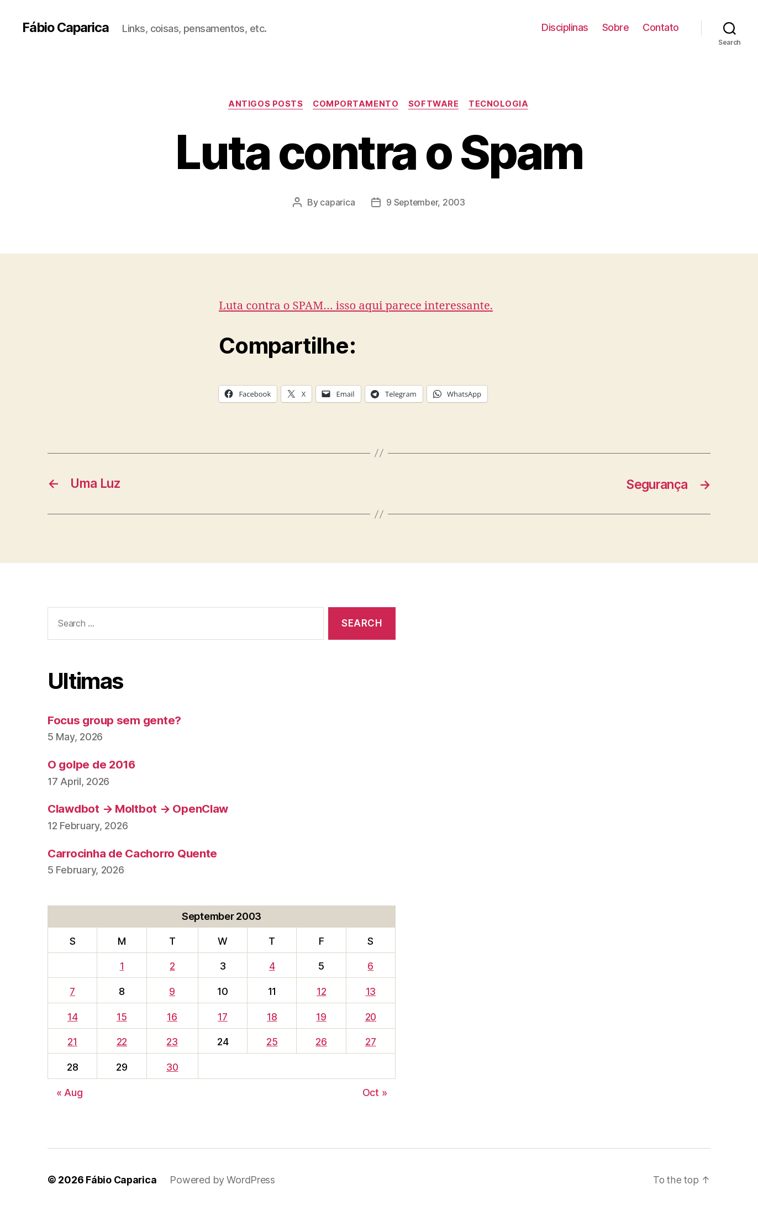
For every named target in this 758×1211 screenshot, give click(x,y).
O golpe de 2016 (93, 765)
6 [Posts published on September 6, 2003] (370, 966)
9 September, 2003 (426, 202)
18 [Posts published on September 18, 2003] (271, 1017)
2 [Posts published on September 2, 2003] (172, 966)
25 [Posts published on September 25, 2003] (271, 1042)
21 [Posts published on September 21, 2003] (72, 1042)
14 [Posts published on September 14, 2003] (72, 1017)
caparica (336, 202)
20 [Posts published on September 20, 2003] (370, 1017)
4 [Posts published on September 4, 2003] (272, 966)
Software (434, 104)
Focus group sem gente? (116, 720)
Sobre (615, 27)
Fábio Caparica (67, 27)
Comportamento (355, 104)
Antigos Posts (263, 104)
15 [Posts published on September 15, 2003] (120, 1017)
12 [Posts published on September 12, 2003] (319, 991)
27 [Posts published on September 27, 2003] (369, 1042)
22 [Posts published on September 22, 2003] (120, 1042)
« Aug (69, 1092)
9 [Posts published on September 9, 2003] (172, 991)
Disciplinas (564, 27)
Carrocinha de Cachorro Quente (135, 853)
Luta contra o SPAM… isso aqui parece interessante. (360, 305)
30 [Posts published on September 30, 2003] (172, 1067)
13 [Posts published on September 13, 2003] (370, 991)
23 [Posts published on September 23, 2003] (171, 1042)
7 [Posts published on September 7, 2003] (72, 991)
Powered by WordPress (224, 1180)
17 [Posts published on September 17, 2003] (223, 1017)
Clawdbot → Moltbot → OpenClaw (141, 809)
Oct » (374, 1092)
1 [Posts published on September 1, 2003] (121, 966)
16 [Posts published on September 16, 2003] (172, 1017)
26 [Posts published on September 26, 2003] (319, 1042)
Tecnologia (501, 104)
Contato (661, 27)
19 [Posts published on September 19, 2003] (320, 1017)
